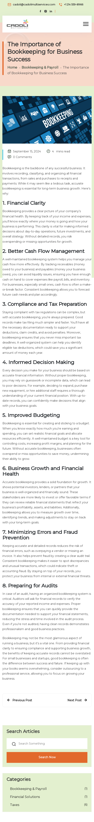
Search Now (47, 757)
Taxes (14, 805)
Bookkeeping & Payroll (40, 67)
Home (12, 67)
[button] (86, 24)
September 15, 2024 (27, 151)
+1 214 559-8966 (73, 4)
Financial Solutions (25, 797)
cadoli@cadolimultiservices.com (34, 4)
